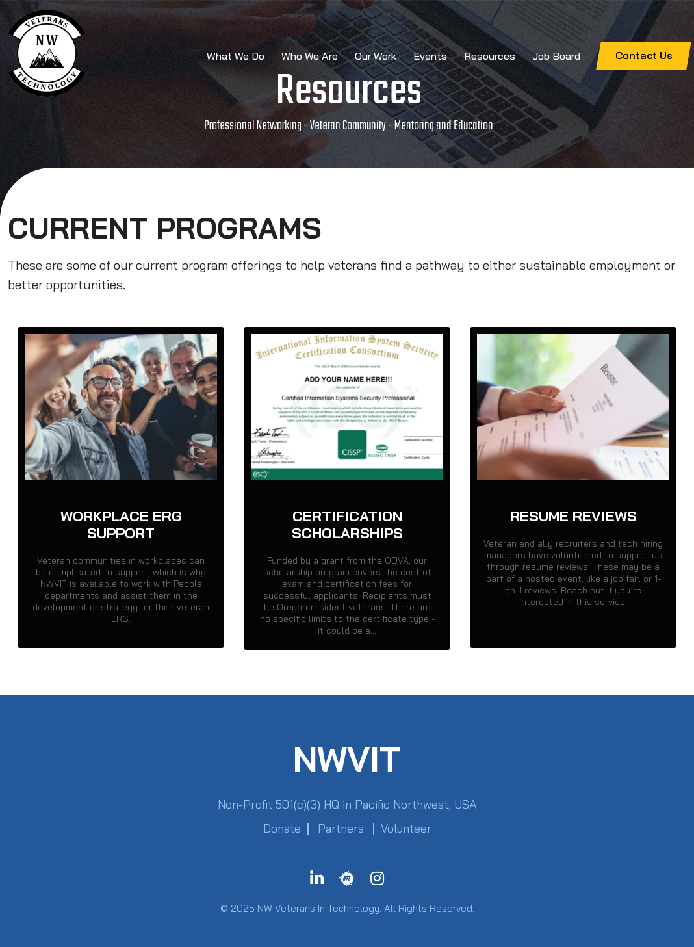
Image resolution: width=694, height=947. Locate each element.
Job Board (556, 55)
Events (430, 55)
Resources (489, 55)
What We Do (235, 55)
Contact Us (644, 55)
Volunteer (406, 828)
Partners (341, 828)
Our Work (375, 55)
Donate (282, 828)
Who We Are (309, 55)
